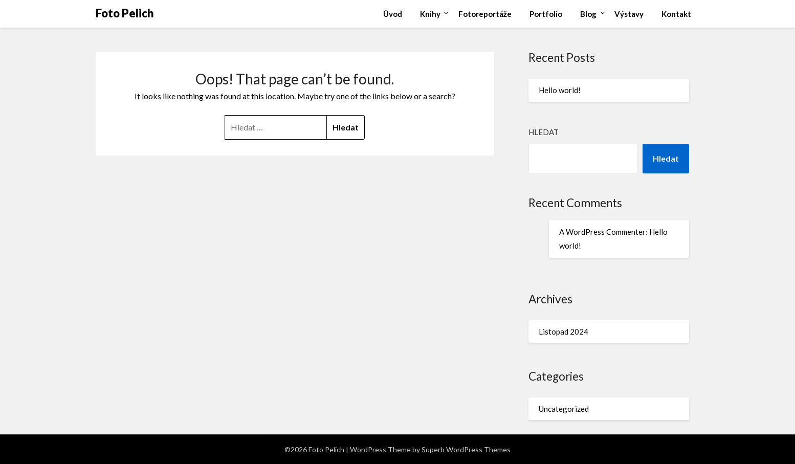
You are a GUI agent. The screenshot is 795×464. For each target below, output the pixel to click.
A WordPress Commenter (602, 231)
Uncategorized (564, 408)
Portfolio (545, 13)
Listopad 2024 (563, 331)
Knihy (430, 13)
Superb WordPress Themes (466, 449)
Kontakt (676, 13)
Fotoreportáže (485, 13)
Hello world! (560, 90)
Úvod (392, 13)
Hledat (543, 132)
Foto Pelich (125, 13)
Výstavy (629, 13)
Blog (588, 13)
